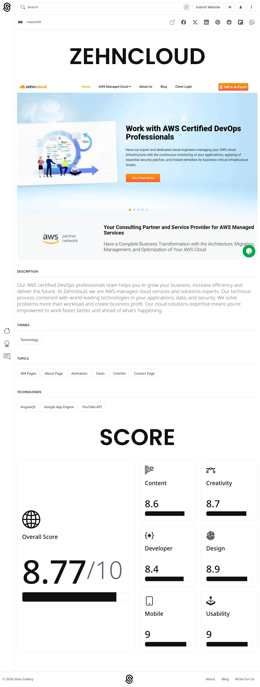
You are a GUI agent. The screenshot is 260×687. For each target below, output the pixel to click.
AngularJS (28, 407)
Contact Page (144, 373)
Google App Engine (59, 407)
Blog (225, 679)
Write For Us (244, 679)
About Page (54, 373)
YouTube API (92, 407)
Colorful (119, 373)
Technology (29, 340)
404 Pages (28, 373)
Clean (100, 373)
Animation (79, 373)
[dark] (229, 7)
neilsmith (34, 22)
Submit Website (208, 7)
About (210, 679)
